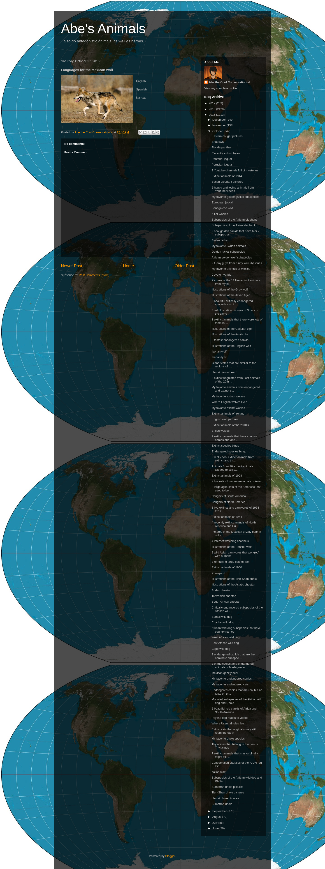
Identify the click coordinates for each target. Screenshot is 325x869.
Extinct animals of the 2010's (230, 425)
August (217, 816)
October (218, 131)
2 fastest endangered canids (229, 340)
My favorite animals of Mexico (230, 268)
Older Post (184, 266)
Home (128, 266)
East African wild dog (225, 643)
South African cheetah (225, 601)
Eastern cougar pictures (226, 136)
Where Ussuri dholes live (227, 723)
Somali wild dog (221, 616)
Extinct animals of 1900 (226, 567)
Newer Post (71, 266)
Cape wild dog (220, 648)
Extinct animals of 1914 (226, 176)
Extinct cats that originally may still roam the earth (233, 731)
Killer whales (219, 214)
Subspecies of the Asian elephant (233, 225)
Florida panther (221, 147)
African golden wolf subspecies (231, 257)
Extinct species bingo (225, 445)
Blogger (170, 856)
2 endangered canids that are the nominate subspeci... (233, 656)
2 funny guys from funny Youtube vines (236, 263)
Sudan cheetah (221, 590)
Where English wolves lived (229, 402)
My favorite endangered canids (231, 678)
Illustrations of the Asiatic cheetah (233, 584)
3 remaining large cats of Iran (230, 561)
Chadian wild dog (222, 622)
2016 (212, 109)
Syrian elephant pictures (227, 181)
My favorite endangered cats (229, 684)
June (216, 828)
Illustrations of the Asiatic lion (230, 334)
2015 (212, 114)
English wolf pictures (224, 419)
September (220, 811)
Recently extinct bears (225, 153)
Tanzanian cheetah (223, 596)
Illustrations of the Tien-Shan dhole (234, 579)
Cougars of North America (228, 502)
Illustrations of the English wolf (231, 346)
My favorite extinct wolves (228, 396)
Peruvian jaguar (221, 164)
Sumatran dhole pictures (227, 786)
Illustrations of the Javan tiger (230, 295)
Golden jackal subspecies (228, 251)
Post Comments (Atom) (94, 275)
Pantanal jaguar (221, 159)
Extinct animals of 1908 (226, 475)
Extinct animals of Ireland (227, 413)
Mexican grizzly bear (224, 673)
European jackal (221, 202)
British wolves (220, 430)
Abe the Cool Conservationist (229, 82)
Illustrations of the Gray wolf (229, 289)
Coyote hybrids (221, 274)
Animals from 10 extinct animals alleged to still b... (232, 468)
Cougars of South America (228, 496)
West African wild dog (225, 637)
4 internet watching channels (230, 541)
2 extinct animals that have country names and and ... (234, 438)
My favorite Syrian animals (228, 246)
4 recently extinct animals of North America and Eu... (233, 524)
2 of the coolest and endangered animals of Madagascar (232, 665)
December (219, 119)
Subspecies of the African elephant (234, 219)
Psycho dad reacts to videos (229, 717)
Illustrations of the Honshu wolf (231, 547)
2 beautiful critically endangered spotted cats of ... (232, 302)
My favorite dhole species (228, 738)
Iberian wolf (218, 351)
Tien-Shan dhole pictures (227, 792)
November (219, 125)
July (215, 822)
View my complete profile (220, 88)
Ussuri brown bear (223, 372)
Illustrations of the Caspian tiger (232, 328)
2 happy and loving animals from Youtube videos (232, 189)
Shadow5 (217, 141)
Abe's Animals (103, 28)
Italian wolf (218, 772)
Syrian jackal (219, 240)
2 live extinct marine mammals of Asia (235, 481)
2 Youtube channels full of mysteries (234, 170)
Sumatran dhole (221, 804)
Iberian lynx (218, 357)
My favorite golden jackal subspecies (235, 196)
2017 (212, 103)
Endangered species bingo (228, 451)
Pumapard (218, 573)
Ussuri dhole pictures (225, 798)
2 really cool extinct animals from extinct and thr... (232, 458)
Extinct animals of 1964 (226, 517)
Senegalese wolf (222, 208)
